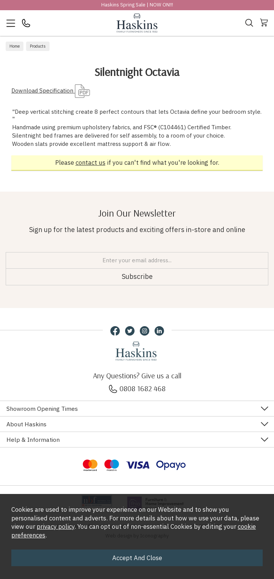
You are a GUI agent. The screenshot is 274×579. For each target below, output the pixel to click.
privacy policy (55, 526)
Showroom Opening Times (42, 408)
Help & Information (33, 439)
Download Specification (50, 90)
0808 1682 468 (137, 388)
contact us (90, 162)
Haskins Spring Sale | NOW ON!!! (137, 5)
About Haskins (26, 424)
